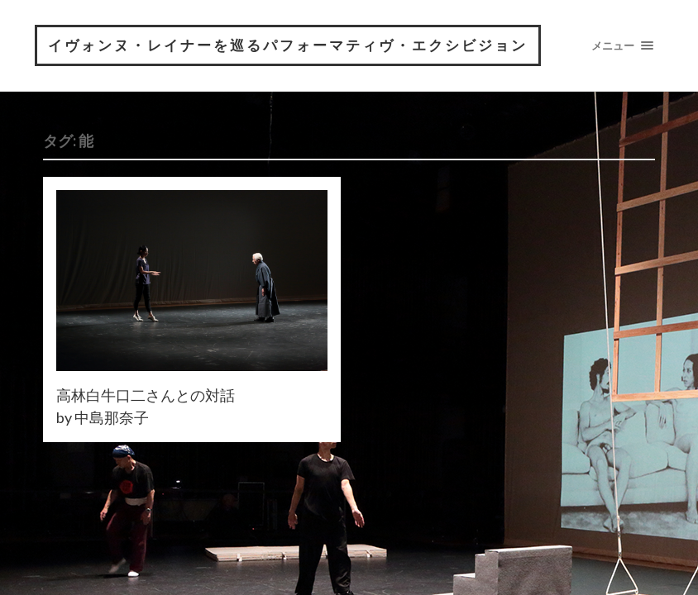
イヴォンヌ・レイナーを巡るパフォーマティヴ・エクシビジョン (288, 45)
